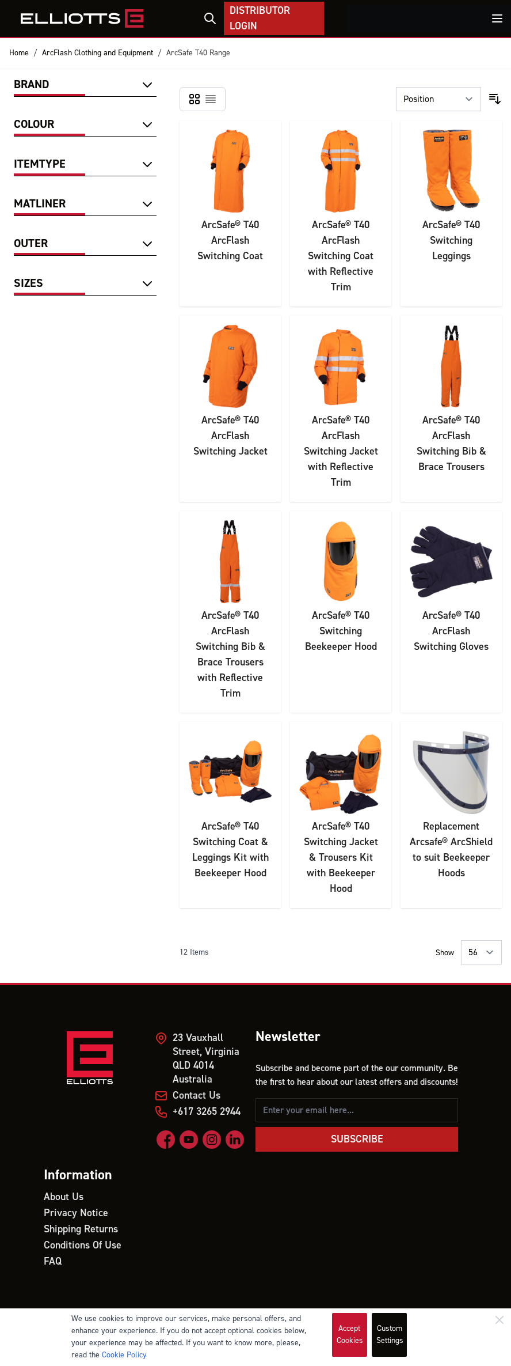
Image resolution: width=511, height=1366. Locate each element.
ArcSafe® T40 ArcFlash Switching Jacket (230, 436)
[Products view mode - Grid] (194, 99)
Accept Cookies (350, 1334)
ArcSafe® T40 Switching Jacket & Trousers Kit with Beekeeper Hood (341, 857)
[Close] (499, 1320)
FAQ (53, 1261)
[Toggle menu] (497, 18)
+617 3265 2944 (207, 1111)
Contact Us (196, 1095)
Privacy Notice (76, 1213)
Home (19, 53)
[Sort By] (438, 99)
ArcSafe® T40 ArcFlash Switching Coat (230, 240)
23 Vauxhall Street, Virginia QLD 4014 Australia (206, 1058)
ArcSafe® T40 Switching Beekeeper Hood (341, 631)
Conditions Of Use (82, 1245)
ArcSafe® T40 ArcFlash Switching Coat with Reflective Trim (340, 256)
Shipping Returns (81, 1229)
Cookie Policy (124, 1355)
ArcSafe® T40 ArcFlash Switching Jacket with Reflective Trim (341, 451)
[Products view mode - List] (211, 99)
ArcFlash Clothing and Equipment (97, 53)
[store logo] (82, 18)
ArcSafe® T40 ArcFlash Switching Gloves (451, 631)
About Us (63, 1197)
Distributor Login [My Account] (260, 18)
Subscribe (357, 1139)
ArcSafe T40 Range (198, 53)
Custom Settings (389, 1334)
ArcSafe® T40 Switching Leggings (451, 240)
